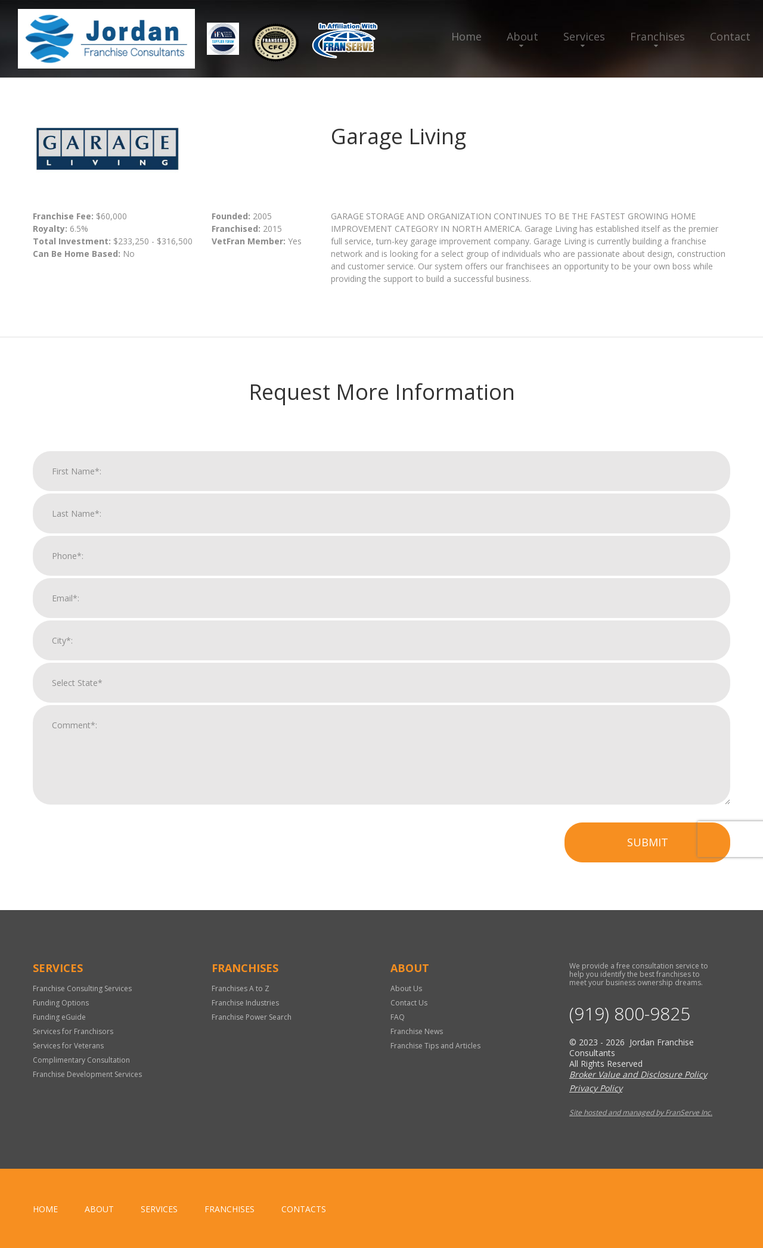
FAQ (397, 1017)
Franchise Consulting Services (82, 988)
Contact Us (408, 1003)
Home (466, 36)
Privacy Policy (595, 1088)
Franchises (657, 36)
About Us (406, 988)
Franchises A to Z (240, 988)
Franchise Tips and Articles (435, 1046)
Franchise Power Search (251, 1017)
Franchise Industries (245, 1003)
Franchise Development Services (87, 1074)
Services (584, 36)
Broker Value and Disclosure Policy (638, 1074)
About (522, 36)
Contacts (303, 1209)
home (45, 1209)
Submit (647, 843)
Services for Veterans (68, 1046)
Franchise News (416, 1031)
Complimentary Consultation (81, 1060)
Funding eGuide (59, 1017)
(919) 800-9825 (629, 1014)
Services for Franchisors (73, 1031)
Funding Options (61, 1003)
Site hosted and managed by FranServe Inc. (640, 1112)
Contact (730, 36)
